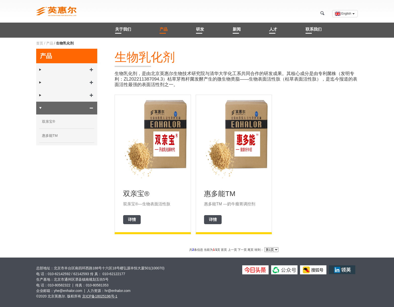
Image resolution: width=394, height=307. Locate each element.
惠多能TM (50, 136)
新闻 (237, 29)
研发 (200, 29)
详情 (132, 219)
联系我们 (314, 29)
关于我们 (123, 29)
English (345, 14)
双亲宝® (48, 121)
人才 (273, 29)
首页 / (40, 43)
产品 (164, 29)
